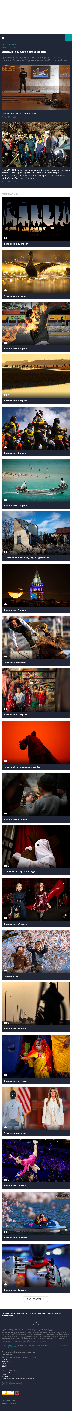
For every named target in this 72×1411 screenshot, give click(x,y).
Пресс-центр (31, 1313)
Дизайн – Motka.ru (9, 1403)
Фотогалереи (9, 44)
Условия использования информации (16, 1398)
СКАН (4, 1375)
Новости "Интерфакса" (10, 1373)
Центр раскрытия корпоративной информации (18, 1378)
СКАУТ (4, 1363)
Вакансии (41, 1313)
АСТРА (4, 1367)
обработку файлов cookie (37, 1342)
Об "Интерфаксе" (18, 1313)
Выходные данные (9, 1401)
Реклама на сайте (54, 1313)
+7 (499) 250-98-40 (61, 1345)
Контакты (5, 1313)
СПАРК (4, 1360)
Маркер (4, 1365)
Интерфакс (36, 37)
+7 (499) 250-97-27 (12, 1347)
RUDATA (5, 1376)
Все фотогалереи (36, 1299)
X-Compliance (6, 1362)
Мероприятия (7, 1316)
